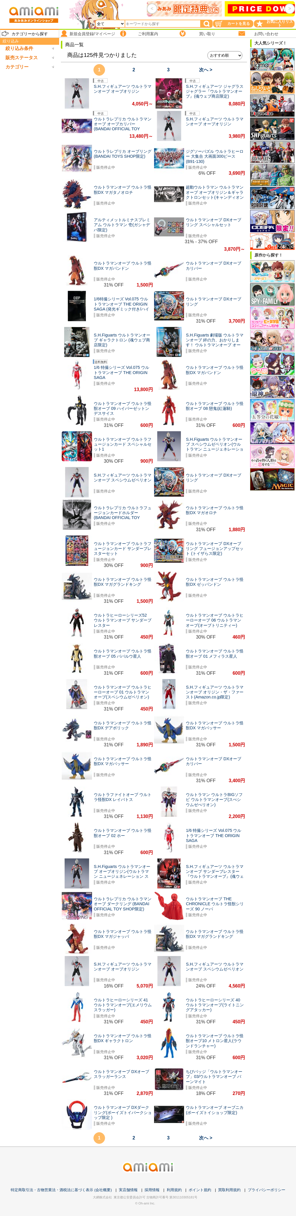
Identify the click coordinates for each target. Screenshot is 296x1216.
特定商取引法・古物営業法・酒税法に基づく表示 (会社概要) (61, 1190)
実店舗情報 (128, 1190)
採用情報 (152, 1190)
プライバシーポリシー (266, 1190)
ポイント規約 (200, 1190)
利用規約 (174, 1190)
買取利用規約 (229, 1190)
